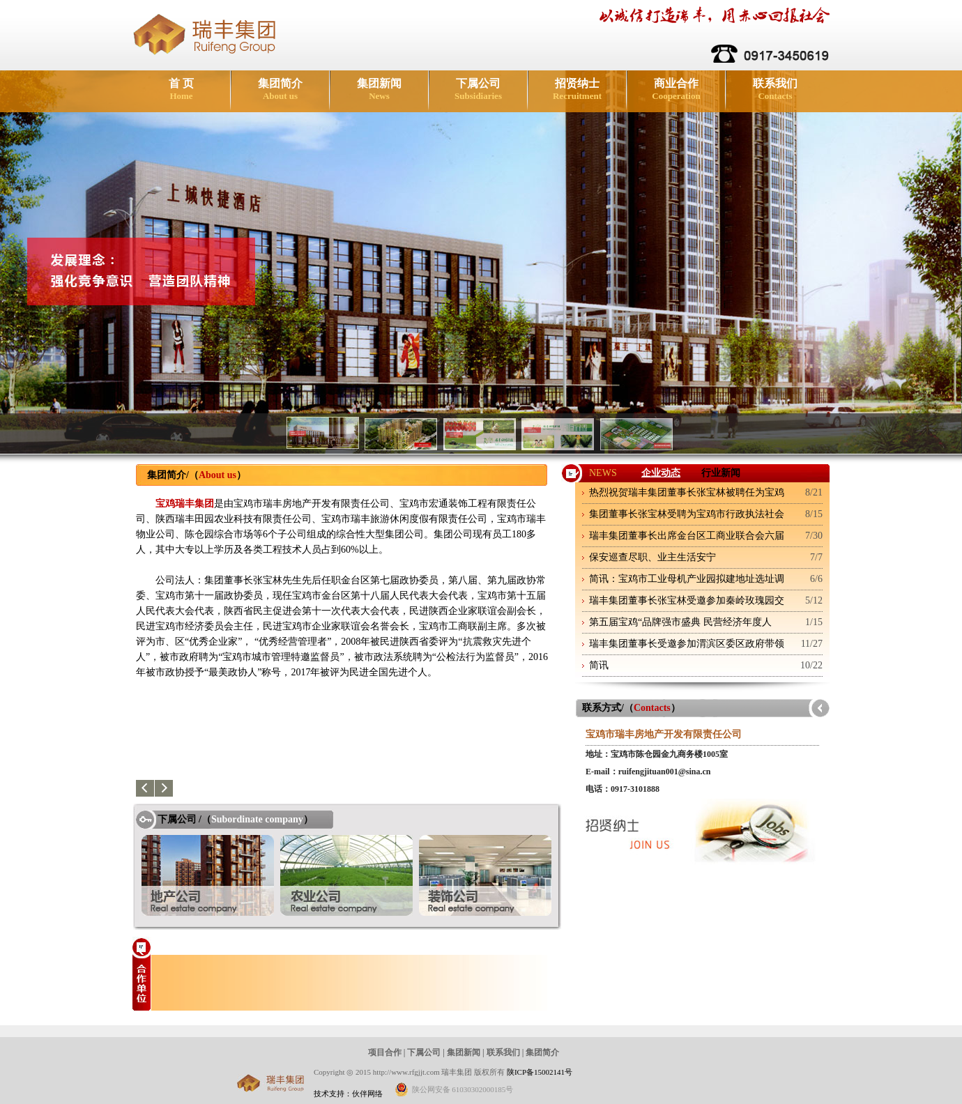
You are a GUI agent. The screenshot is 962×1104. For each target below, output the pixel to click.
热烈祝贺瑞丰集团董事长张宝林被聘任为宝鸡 (686, 492)
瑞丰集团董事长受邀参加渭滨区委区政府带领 (686, 643)
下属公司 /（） (235, 819)
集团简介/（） (196, 475)
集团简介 (280, 89)
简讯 (599, 665)
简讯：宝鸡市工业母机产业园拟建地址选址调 (686, 579)
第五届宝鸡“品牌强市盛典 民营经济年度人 (680, 622)
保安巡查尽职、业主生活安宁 (652, 557)
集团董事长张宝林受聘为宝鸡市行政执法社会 (686, 514)
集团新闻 (379, 89)
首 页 (181, 89)
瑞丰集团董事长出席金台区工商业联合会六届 (686, 535)
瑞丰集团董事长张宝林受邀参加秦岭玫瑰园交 (686, 600)
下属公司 (478, 89)
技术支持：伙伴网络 (348, 1093)
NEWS (603, 473)
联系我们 (775, 89)
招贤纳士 (577, 89)
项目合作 (385, 1052)
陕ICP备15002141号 (539, 1072)
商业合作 (676, 89)
